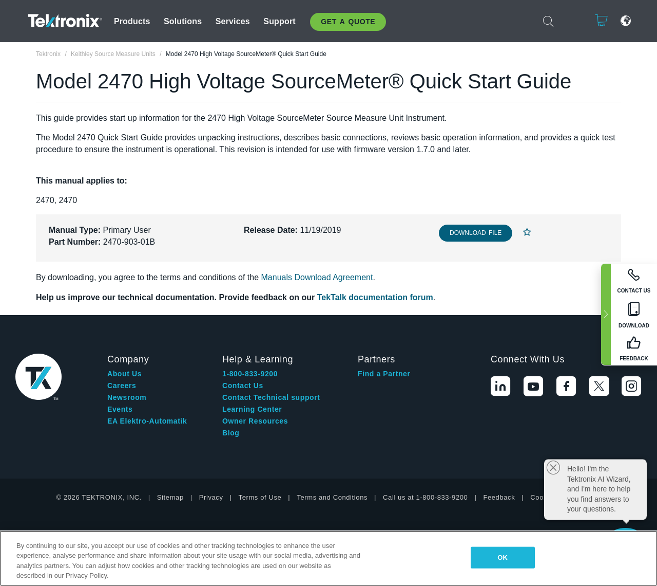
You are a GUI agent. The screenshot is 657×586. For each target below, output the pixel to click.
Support (279, 21)
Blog (231, 433)
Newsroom (126, 397)
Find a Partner (384, 374)
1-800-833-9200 (250, 374)
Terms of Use (260, 497)
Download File (475, 232)
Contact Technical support (271, 397)
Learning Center (252, 409)
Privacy (211, 497)
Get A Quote (348, 21)
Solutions (183, 21)
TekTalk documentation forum (375, 297)
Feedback (499, 497)
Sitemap (170, 497)
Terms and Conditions (332, 497)
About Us (124, 374)
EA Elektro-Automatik (147, 421)
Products (132, 21)
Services (233, 21)
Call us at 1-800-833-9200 (425, 497)
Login (569, 20)
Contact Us (242, 385)
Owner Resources (255, 421)
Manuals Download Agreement (317, 277)
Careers (121, 385)
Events (120, 409)
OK (502, 557)
